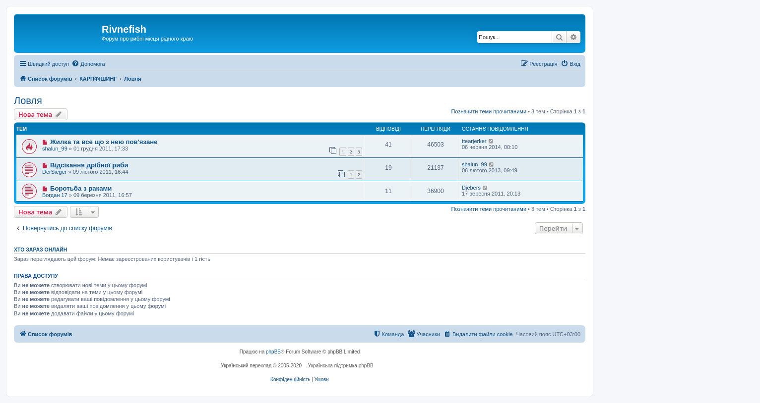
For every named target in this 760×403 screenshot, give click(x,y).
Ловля (28, 100)
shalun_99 (54, 148)
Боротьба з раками (81, 188)
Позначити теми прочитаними (488, 111)
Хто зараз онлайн (40, 249)
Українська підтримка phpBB (341, 365)
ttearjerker (474, 141)
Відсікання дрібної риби (89, 165)
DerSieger (54, 172)
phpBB (273, 351)
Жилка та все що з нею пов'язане (104, 142)
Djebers (471, 188)
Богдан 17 (54, 195)
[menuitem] (88, 64)
